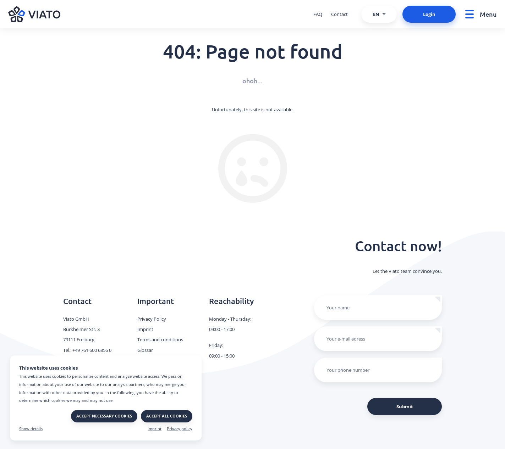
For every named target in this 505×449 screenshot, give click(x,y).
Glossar (145, 350)
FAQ (317, 14)
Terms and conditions (160, 339)
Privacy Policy (151, 319)
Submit (404, 406)
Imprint (154, 428)
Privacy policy (179, 428)
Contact (339, 14)
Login (429, 14)
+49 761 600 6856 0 (91, 350)
